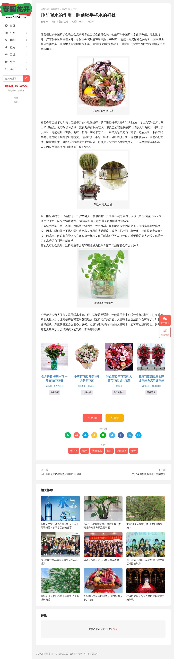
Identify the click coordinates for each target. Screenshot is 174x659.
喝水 (84, 450)
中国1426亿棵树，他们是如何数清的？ (145, 512)
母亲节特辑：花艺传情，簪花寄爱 (103, 546)
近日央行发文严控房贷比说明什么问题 (61, 474)
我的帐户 (12, 90)
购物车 (21, 90)
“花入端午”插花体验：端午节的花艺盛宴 (60, 548)
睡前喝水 (121, 450)
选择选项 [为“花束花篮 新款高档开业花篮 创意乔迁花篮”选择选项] (151, 392)
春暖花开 (16, 10)
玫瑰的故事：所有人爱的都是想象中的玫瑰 (145, 584)
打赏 (115, 418)
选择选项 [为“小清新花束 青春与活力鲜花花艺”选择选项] (87, 392)
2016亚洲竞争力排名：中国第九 (149, 474)
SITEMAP (93, 653)
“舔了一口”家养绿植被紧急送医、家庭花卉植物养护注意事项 (103, 512)
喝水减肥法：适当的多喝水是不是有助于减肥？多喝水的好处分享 (60, 512)
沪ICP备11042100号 (66, 653)
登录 (115, 629)
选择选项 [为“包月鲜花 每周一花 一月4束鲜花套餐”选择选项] (54, 392)
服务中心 (82, 653)
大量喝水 (97, 450)
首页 (10, 25)
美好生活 (66, 9)
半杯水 (73, 450)
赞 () (92, 418)
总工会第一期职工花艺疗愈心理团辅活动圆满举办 (145, 548)
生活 (10, 61)
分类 (10, 32)
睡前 (109, 450)
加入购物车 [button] (119, 392)
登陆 (16, 98)
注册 (16, 102)
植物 (10, 47)
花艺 (10, 68)
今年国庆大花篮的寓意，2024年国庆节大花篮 (103, 584)
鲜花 (10, 40)
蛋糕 (10, 54)
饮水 (133, 450)
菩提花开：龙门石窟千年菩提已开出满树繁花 (60, 584)
